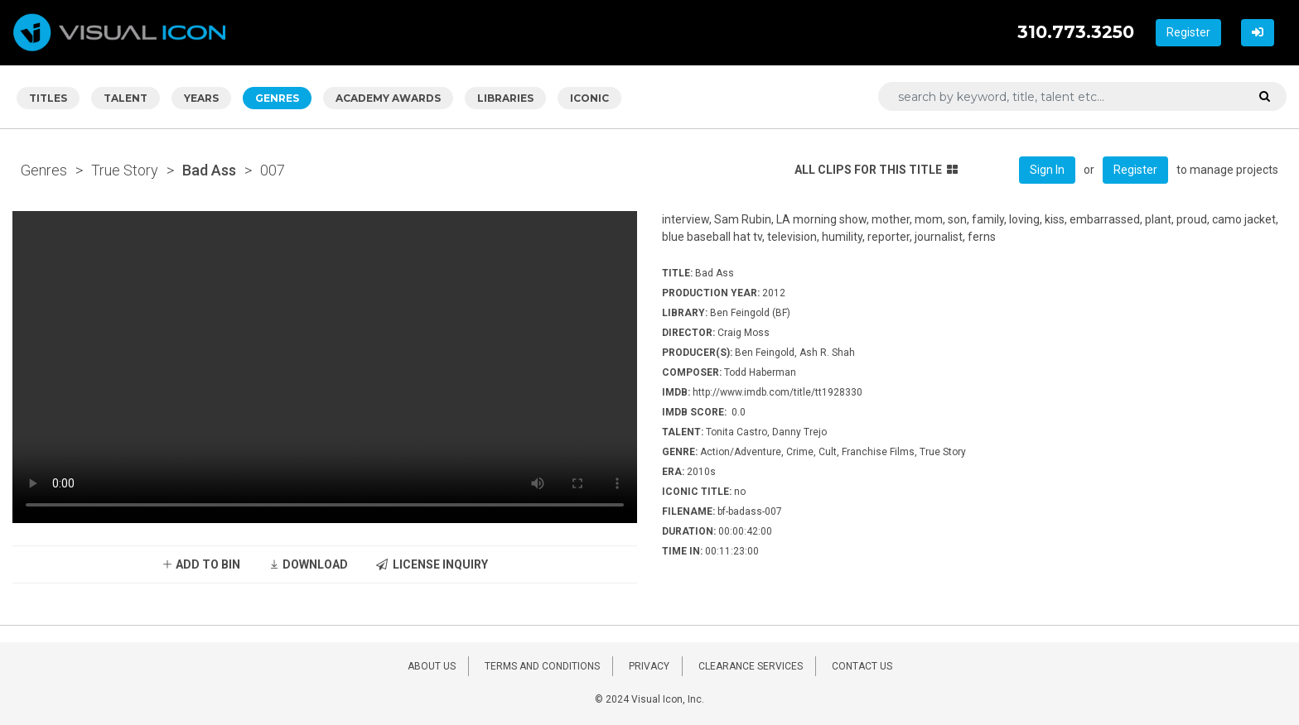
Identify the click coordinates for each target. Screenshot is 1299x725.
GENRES (277, 98)
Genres (44, 170)
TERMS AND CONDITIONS (542, 666)
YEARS (201, 98)
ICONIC (589, 98)
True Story (124, 170)
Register (1188, 32)
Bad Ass (209, 170)
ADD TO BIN (201, 564)
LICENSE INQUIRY (432, 564)
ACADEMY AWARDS (388, 98)
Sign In (1047, 169)
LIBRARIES (505, 98)
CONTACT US (862, 666)
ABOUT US (432, 666)
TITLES (48, 98)
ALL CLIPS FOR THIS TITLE (876, 169)
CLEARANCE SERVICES (750, 666)
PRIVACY (649, 666)
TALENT (125, 98)
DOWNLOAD (308, 564)
